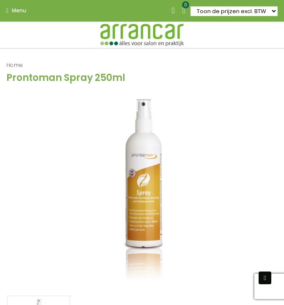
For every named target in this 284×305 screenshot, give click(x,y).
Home (14, 65)
